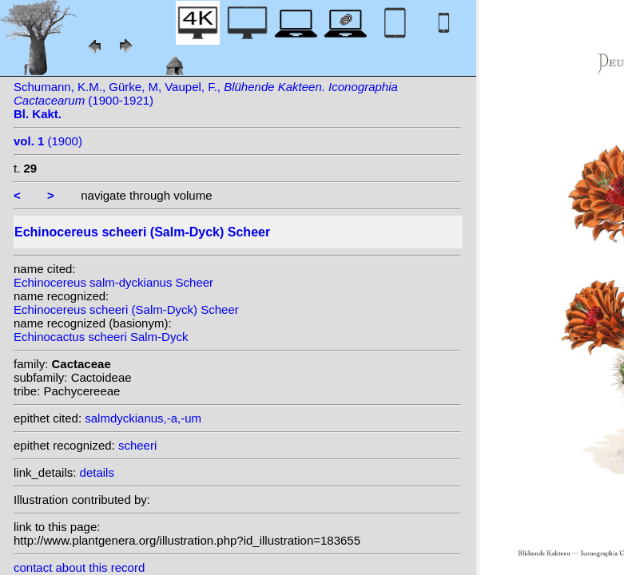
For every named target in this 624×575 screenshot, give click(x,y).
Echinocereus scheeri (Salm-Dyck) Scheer (126, 309)
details (97, 472)
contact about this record (79, 567)
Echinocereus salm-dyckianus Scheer (113, 282)
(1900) (48, 141)
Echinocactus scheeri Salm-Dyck (101, 336)
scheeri (137, 445)
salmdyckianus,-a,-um (143, 418)
